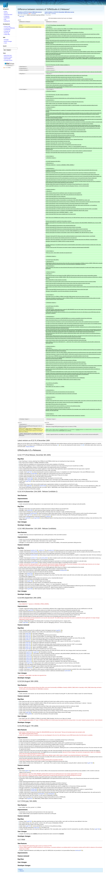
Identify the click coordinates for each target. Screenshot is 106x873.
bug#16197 (30, 667)
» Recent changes (7, 41)
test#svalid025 (44, 558)
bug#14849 (25, 622)
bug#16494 (30, 478)
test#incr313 (34, 550)
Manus (46, 13)
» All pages (6, 39)
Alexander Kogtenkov (23, 13)
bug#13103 (28, 826)
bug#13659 (29, 659)
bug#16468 (37, 518)
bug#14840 (28, 712)
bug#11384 (30, 581)
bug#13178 (29, 661)
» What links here (7, 55)
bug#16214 (36, 652)
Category (20, 869)
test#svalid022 (34, 552)
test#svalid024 (34, 555)
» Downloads (6, 18)
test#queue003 (63, 570)
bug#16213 (29, 652)
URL (58, 445)
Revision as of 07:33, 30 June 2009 (26, 12)
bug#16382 (30, 510)
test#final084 (34, 789)
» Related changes (7, 57)
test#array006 (34, 562)
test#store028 (33, 513)
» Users (5, 43)
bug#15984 (28, 633)
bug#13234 (28, 647)
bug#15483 (28, 648)
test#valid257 (51, 793)
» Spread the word (7, 14)
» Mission (5, 13)
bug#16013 (30, 798)
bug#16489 (28, 481)
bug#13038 (29, 658)
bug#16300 (30, 573)
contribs (34, 13)
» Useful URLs (6, 34)
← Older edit (21, 16)
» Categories (6, 16)
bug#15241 (29, 472)
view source (38, 12)
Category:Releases (29, 446)
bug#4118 (27, 770)
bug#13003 (28, 642)
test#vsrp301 (78, 850)
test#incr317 (42, 550)
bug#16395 (29, 485)
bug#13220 (36, 827)
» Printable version (7, 60)
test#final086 (34, 473)
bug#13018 (29, 656)
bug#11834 (97, 829)
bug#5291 (58, 630)
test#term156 (34, 558)
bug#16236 (28, 635)
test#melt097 (68, 670)
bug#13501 (28, 644)
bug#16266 (28, 638)
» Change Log (6, 31)
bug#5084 (29, 713)
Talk (30, 13)
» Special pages (7, 58)
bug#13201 (28, 636)
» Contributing (6, 29)
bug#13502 (31, 610)
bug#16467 (27, 518)
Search (4, 46)
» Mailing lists (6, 21)
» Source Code (6, 26)
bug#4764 (28, 655)
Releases (22, 871)
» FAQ (4, 19)
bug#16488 (30, 479)
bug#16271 (28, 639)
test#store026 (43, 485)
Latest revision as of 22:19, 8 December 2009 (56, 12)
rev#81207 (48, 516)
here (82, 445)
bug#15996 (30, 575)
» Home (5, 11)
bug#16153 (29, 653)
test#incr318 (51, 550)
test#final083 (34, 790)
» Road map (6, 32)
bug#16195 (30, 663)
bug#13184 (28, 645)
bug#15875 (29, 821)
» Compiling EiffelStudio (9, 28)
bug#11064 (90, 763)
